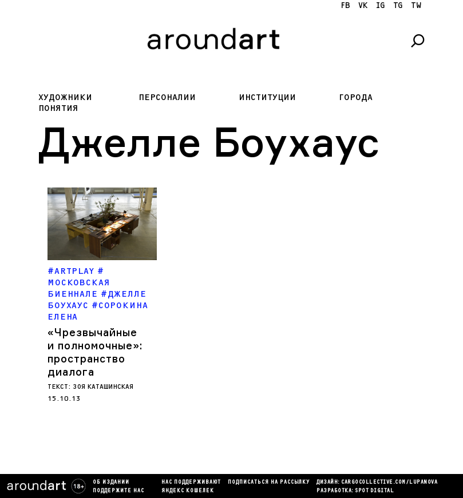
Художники (65, 97)
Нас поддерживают (191, 482)
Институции (267, 97)
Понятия (58, 108)
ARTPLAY (74, 271)
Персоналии (167, 97)
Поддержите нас (118, 491)
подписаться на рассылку (269, 482)
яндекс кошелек (187, 491)
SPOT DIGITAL (374, 491)
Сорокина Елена (98, 311)
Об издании (111, 482)
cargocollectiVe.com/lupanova (389, 482)
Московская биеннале (79, 288)
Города (356, 97)
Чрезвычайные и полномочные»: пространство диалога (95, 352)
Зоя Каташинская (103, 387)
